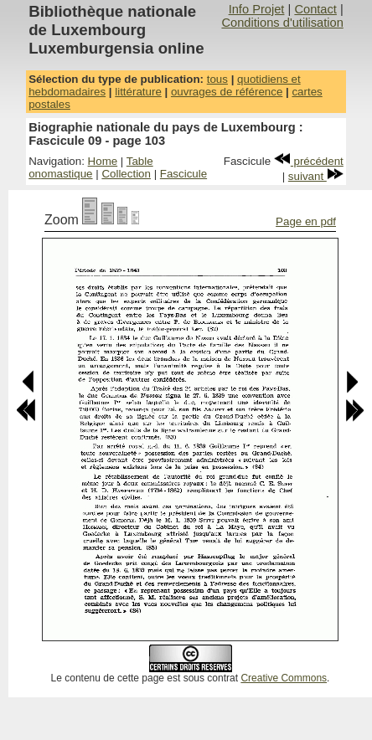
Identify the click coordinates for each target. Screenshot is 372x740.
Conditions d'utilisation (282, 22)
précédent (309, 161)
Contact (315, 9)
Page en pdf (306, 221)
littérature (138, 91)
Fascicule (183, 173)
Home (103, 161)
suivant (316, 176)
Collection (126, 173)
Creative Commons (283, 678)
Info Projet (257, 9)
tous (217, 79)
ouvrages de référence (226, 91)
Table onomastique (90, 167)
